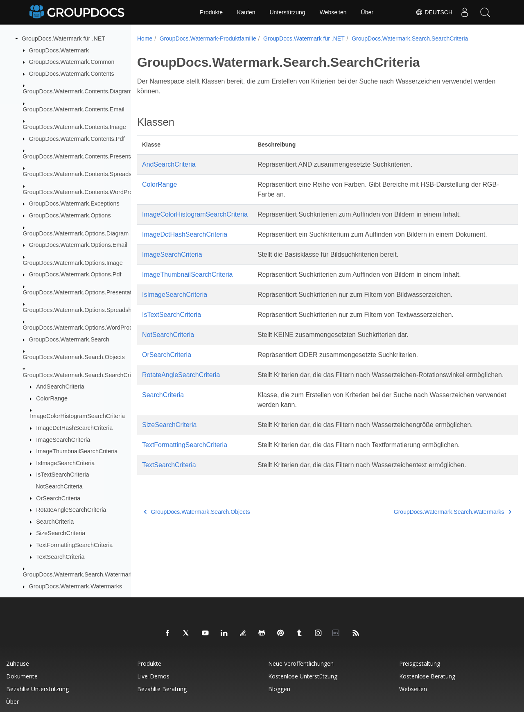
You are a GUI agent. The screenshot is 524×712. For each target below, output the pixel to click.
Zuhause (17, 663)
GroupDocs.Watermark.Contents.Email (73, 109)
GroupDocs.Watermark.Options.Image (73, 263)
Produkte (211, 12)
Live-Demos (153, 676)
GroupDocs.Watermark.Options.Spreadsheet (81, 310)
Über (367, 12)
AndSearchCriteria (60, 386)
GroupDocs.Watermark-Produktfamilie (208, 38)
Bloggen (279, 689)
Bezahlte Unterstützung (37, 689)
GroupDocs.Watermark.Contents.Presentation (83, 156)
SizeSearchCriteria (60, 533)
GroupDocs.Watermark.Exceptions (74, 203)
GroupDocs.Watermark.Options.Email (78, 245)
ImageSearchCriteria (63, 439)
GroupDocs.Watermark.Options (70, 215)
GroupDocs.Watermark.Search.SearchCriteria (82, 375)
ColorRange (52, 398)
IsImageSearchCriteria (65, 463)
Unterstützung (287, 12)
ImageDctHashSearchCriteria (74, 428)
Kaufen (246, 12)
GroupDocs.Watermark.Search (69, 339)
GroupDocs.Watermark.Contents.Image (74, 127)
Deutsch (434, 12)
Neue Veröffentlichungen (301, 663)
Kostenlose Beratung (427, 676)
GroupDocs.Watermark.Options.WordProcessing (86, 327)
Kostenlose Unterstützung (302, 676)
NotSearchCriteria (59, 486)
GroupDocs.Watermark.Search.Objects (74, 357)
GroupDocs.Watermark (59, 50)
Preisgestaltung (419, 663)
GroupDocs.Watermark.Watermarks (75, 586)
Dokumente (22, 676)
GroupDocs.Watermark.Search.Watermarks (79, 574)
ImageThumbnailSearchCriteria (76, 451)
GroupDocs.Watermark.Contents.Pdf (77, 139)
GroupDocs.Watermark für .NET (63, 38)
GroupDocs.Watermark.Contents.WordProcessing (88, 192)
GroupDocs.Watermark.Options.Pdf (75, 274)
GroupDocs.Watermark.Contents (71, 73)
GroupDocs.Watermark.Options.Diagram (76, 233)
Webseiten (333, 12)
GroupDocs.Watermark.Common (72, 62)
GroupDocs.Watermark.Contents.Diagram (77, 91)
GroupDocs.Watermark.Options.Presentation (81, 292)
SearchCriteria (55, 521)
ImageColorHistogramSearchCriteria (77, 416)
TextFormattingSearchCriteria (74, 545)
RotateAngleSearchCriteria (71, 509)
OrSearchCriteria (58, 498)
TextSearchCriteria (60, 557)
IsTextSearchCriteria (62, 474)
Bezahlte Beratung (162, 689)
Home (144, 38)
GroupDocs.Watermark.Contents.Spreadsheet (83, 174)
